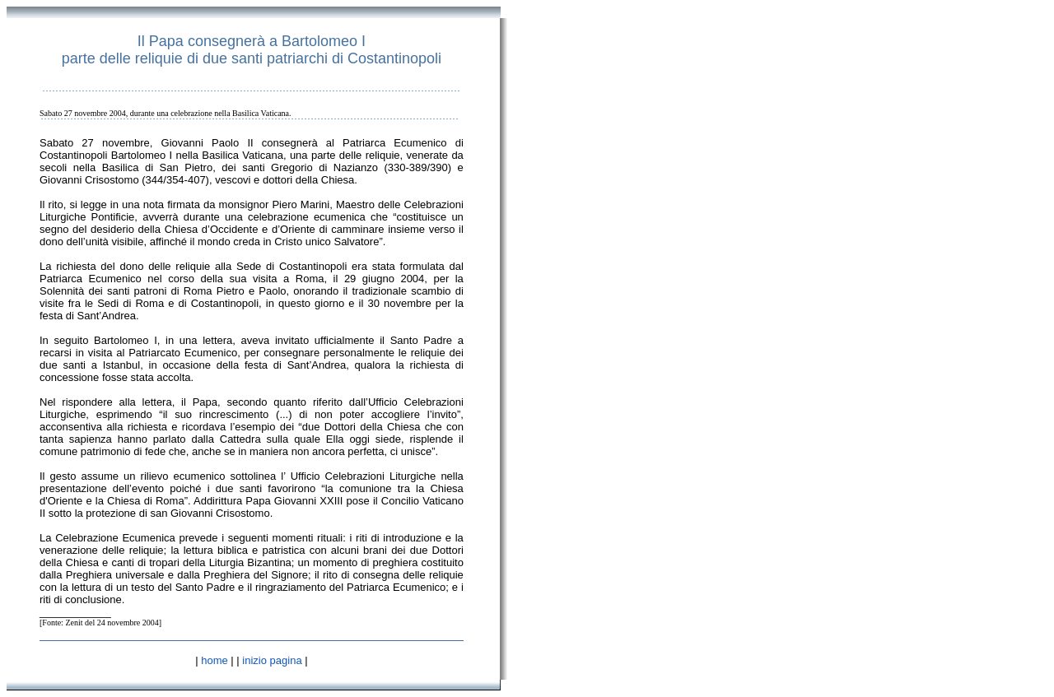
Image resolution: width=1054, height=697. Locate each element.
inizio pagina (271, 660)
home (214, 660)
